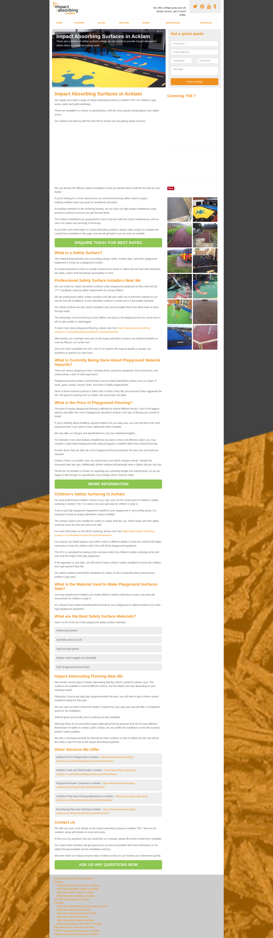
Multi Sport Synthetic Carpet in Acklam (77, 889)
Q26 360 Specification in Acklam (71, 899)
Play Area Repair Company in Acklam (74, 927)
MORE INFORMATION (108, 484)
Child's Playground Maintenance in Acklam (77, 930)
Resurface (206, 23)
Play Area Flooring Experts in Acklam (77, 913)
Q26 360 (101, 23)
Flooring (79, 23)
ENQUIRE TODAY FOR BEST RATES (108, 242)
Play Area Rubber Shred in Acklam (75, 892)
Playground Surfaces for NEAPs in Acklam (80, 923)
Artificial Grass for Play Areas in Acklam (78, 885)
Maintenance (173, 23)
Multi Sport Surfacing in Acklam (74, 909)
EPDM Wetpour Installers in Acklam (76, 895)
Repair (146, 23)
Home (59, 23)
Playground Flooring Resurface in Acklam (76, 934)
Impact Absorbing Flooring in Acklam (73, 878)
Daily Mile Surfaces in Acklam (73, 916)
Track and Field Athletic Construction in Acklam (82, 906)
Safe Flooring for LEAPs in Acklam (75, 920)
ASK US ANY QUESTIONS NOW (108, 864)
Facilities (124, 23)
